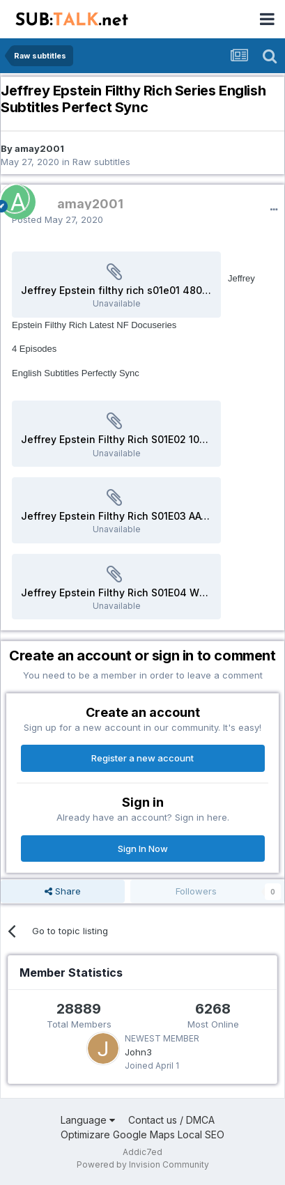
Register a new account (142, 758)
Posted (57, 219)
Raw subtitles (101, 161)
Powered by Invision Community (143, 1164)
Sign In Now (143, 848)
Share (63, 891)
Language (88, 1120)
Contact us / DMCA (171, 1120)
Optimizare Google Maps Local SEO (142, 1134)
